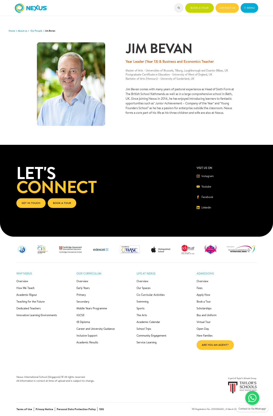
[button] (179, 8)
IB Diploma (83, 322)
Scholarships (204, 308)
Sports (140, 308)
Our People (36, 30)
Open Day (203, 329)
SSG (101, 409)
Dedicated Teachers (28, 308)
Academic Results (87, 342)
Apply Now (203, 295)
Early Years (83, 288)
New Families (205, 335)
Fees (199, 288)
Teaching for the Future (30, 301)
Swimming (142, 301)
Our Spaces (143, 288)
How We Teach (25, 288)
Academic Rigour (26, 295)
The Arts (141, 315)
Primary (81, 295)
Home (12, 30)
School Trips (143, 329)
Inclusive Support (86, 335)
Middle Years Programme (91, 308)
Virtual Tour (204, 322)
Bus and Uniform (206, 315)
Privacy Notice (44, 409)
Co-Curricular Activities (150, 295)
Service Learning (146, 342)
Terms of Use (24, 409)
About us (22, 30)
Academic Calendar (148, 322)
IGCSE (80, 315)
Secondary (82, 301)
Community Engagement (151, 335)
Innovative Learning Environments (36, 315)
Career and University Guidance (95, 329)
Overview (22, 281)
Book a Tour (204, 301)
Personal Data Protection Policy (76, 409)
